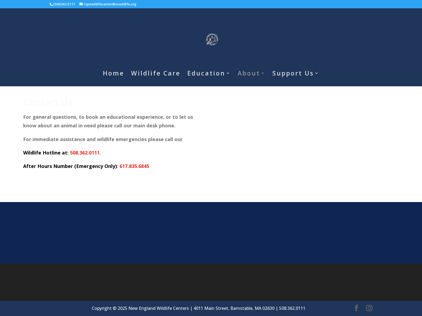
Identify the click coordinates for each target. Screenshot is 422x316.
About (249, 74)
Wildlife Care (155, 74)
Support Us (293, 74)
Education (206, 74)
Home (113, 74)
